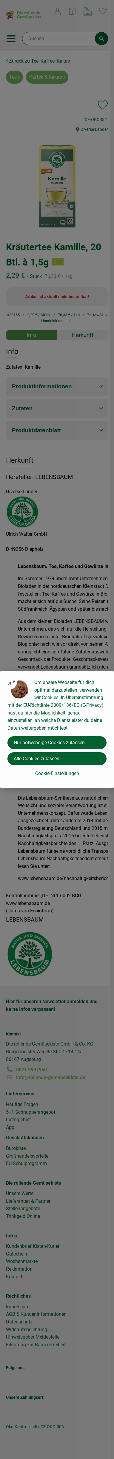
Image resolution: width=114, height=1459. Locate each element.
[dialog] (57, 729)
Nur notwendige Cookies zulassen (49, 742)
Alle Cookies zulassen (36, 758)
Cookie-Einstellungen (57, 773)
